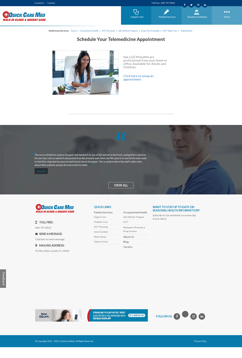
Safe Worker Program (128, 30)
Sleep (100, 236)
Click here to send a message (50, 239)
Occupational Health (89, 30)
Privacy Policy (200, 341)
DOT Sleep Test (170, 30)
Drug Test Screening (150, 30)
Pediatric (101, 222)
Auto (101, 231)
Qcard (74, 30)
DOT (125, 222)
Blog (126, 241)
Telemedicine (186, 30)
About (128, 236)
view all (121, 185)
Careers (51, 3)
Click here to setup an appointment (138, 77)
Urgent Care (100, 217)
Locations (39, 3)
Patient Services (103, 212)
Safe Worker (133, 217)
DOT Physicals (108, 30)
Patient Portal (101, 241)
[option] (121, 158)
